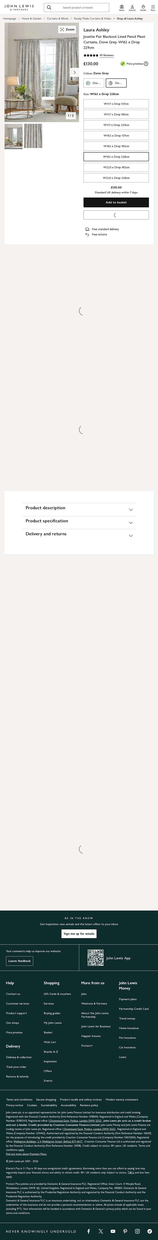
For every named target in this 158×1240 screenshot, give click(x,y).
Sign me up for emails (79, 933)
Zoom (67, 29)
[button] (153, 7)
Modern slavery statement (122, 1099)
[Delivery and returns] (79, 535)
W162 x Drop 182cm (116, 146)
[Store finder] (121, 7)
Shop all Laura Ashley (130, 18)
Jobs (84, 994)
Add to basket (116, 202)
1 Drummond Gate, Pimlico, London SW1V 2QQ (75, 1120)
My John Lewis (53, 1023)
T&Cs (130, 1172)
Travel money (127, 1018)
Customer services (17, 1003)
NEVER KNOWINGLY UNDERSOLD (41, 1231)
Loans (122, 1057)
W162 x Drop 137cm (116, 135)
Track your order (16, 1067)
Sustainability (49, 1105)
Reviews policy (89, 1105)
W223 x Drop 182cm (116, 167)
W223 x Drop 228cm (116, 178)
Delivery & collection (19, 1057)
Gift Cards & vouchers (57, 994)
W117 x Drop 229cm (116, 125)
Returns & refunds (17, 1076)
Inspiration (50, 1061)
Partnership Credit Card (134, 1009)
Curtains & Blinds (57, 18)
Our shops (12, 1023)
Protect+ (87, 1045)
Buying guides (52, 1013)
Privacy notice (14, 1105)
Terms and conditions (19, 1099)
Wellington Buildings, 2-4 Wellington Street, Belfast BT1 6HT (48, 1141)
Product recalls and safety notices (81, 1099)
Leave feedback (19, 961)
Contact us (13, 994)
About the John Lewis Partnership (95, 1014)
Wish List (50, 1042)
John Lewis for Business (96, 1026)
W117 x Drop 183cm (116, 114)
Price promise (14, 1032)
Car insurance (127, 1047)
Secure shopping (46, 1099)
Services (49, 1003)
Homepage (9, 18)
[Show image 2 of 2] (74, 72)
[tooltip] (146, 64)
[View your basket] (143, 7)
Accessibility (68, 1105)
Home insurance (129, 1028)
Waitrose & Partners (94, 1003)
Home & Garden (31, 18)
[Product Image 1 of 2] (14, 136)
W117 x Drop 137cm (116, 103)
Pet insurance (127, 1037)
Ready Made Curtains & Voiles (92, 18)
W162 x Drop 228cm (116, 156)
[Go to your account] (132, 7)
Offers (48, 1071)
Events (48, 1080)
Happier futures (91, 1036)
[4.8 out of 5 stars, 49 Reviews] (99, 55)
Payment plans (128, 999)
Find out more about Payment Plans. (26, 1154)
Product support (16, 1013)
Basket (48, 1032)
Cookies (32, 1105)
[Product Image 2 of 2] (33, 136)
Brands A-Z (51, 1051)
